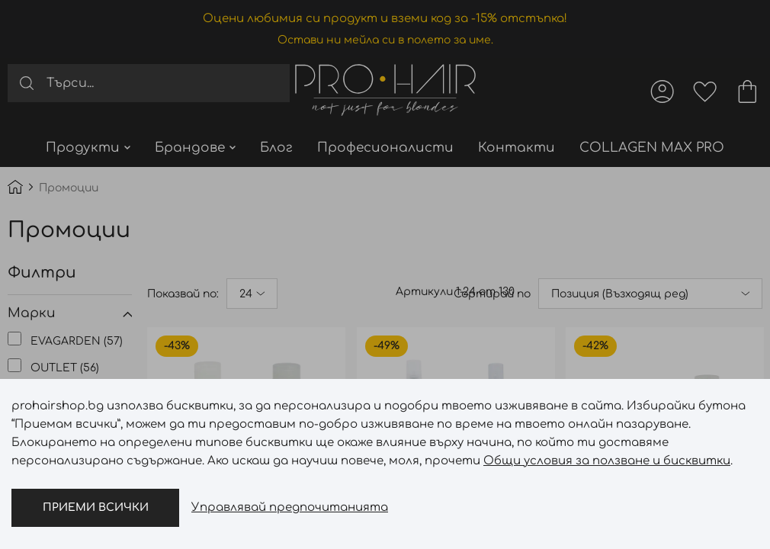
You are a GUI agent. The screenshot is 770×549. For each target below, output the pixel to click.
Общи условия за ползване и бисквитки (606, 460)
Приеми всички (96, 507)
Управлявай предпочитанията (289, 507)
